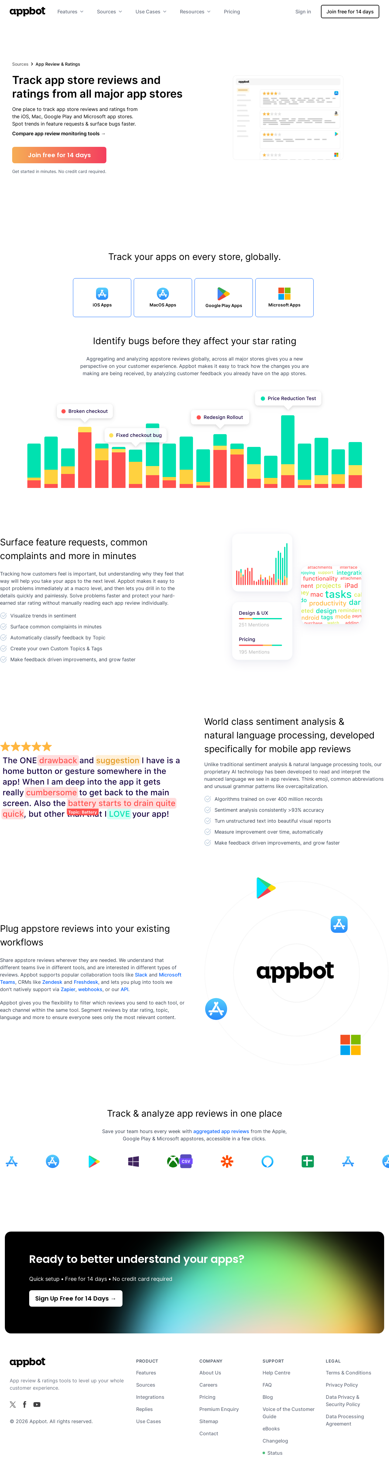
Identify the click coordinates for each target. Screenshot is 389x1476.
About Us (210, 1373)
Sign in (303, 12)
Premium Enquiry (219, 1409)
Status (273, 1453)
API (124, 989)
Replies (144, 1409)
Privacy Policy (342, 1385)
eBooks (271, 1429)
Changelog (275, 1441)
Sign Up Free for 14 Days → (75, 1298)
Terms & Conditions (348, 1373)
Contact (208, 1433)
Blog (268, 1397)
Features (146, 1373)
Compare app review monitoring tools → (59, 133)
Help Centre (276, 1373)
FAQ (267, 1385)
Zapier (68, 989)
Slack (141, 975)
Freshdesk (86, 982)
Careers (208, 1385)
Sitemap (208, 1421)
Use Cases (148, 1421)
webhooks (90, 989)
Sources (20, 64)
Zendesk (52, 982)
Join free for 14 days (350, 12)
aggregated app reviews (221, 1131)
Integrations (150, 1397)
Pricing (232, 12)
